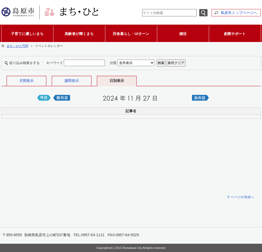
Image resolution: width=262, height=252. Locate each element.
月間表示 (26, 81)
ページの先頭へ (242, 197)
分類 (113, 63)
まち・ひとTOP (17, 46)
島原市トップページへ (239, 13)
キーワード (54, 63)
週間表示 (71, 81)
